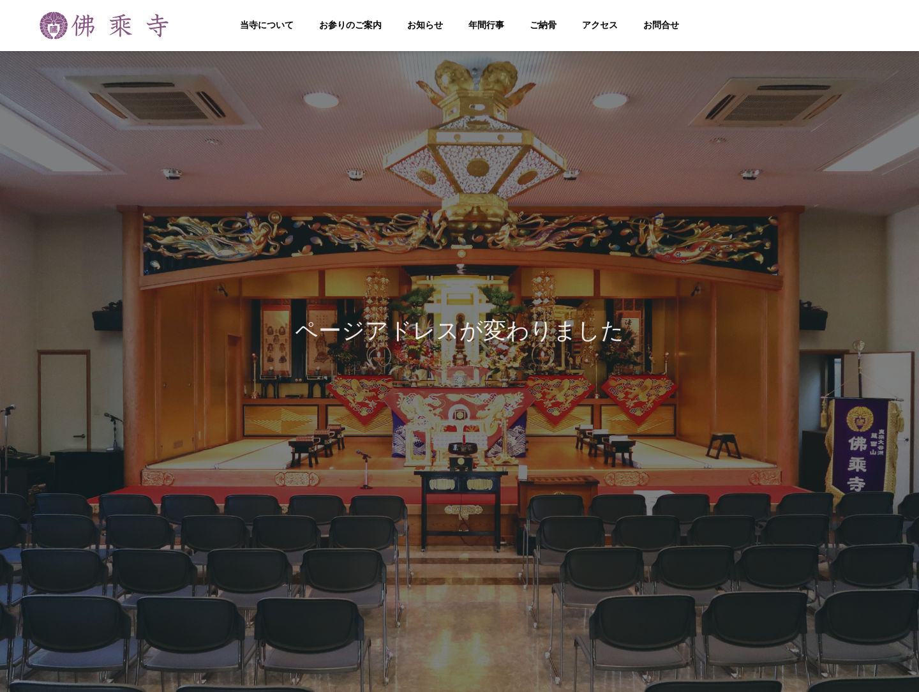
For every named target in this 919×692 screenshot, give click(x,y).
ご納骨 (543, 25)
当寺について (267, 25)
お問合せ (661, 25)
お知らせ (425, 25)
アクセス (600, 25)
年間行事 (486, 25)
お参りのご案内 (350, 25)
